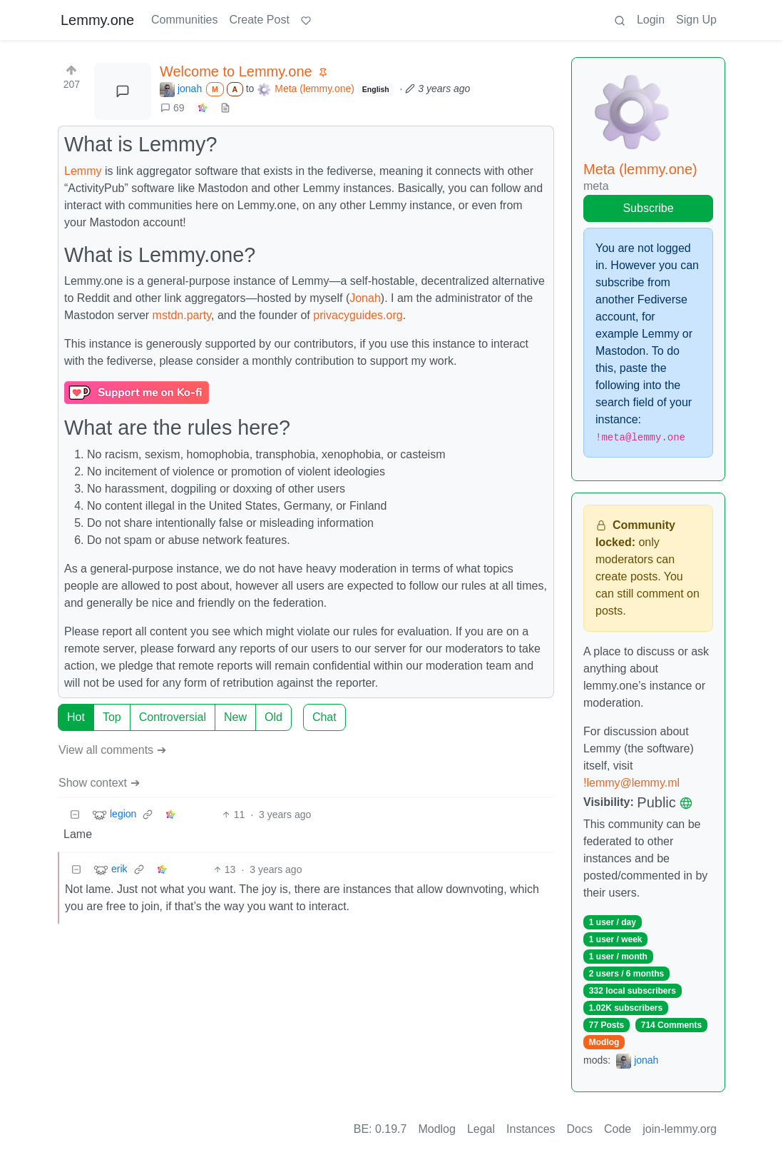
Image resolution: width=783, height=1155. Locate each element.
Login (651, 20)
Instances (530, 1129)
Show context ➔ (99, 783)
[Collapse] (74, 815)
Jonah (365, 298)
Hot (76, 717)
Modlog (604, 1042)
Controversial (172, 717)
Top (112, 717)
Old (273, 717)
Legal (481, 1129)
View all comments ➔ (112, 750)
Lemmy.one (97, 20)
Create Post (259, 20)
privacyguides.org (357, 315)
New (235, 717)
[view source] (225, 108)
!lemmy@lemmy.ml (631, 783)
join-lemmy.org (680, 1129)
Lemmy (82, 171)
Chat (324, 717)
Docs (580, 1129)
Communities (184, 20)
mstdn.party (182, 315)
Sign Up (696, 20)
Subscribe (648, 208)
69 (172, 108)
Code (617, 1129)
